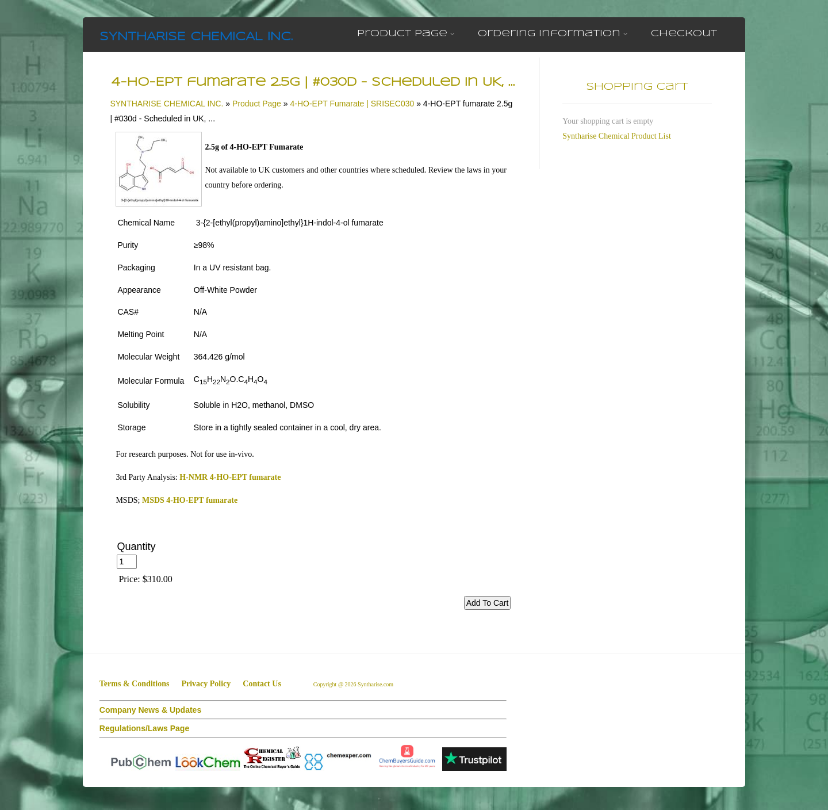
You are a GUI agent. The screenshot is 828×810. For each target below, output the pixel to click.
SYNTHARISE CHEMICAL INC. (196, 37)
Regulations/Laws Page (144, 728)
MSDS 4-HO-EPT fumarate (189, 500)
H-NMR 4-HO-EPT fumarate (230, 477)
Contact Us (262, 683)
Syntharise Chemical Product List (616, 136)
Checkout (684, 33)
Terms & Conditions (134, 683)
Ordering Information (553, 33)
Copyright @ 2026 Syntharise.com (354, 684)
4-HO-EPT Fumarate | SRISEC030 (352, 103)
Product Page (406, 33)
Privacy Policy (206, 683)
